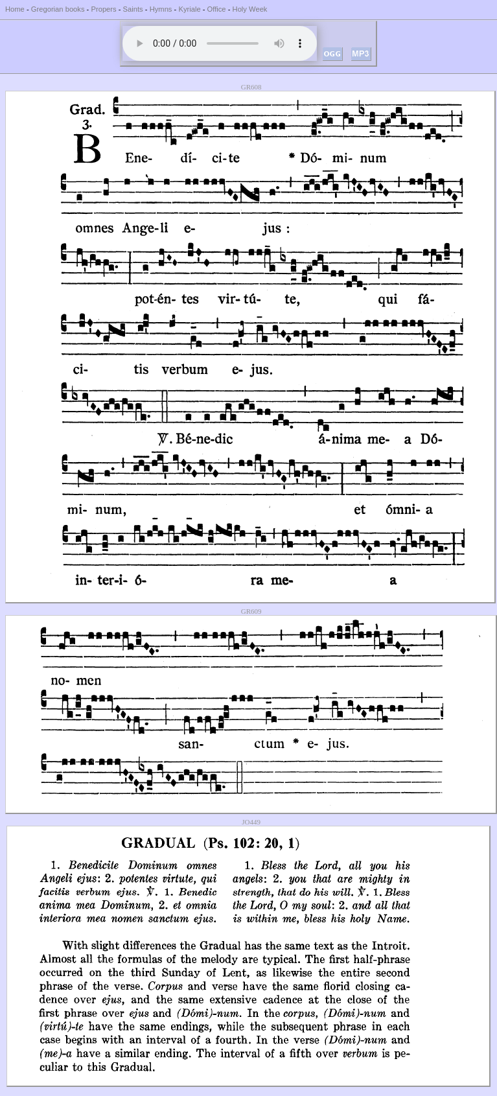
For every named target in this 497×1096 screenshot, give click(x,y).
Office (216, 9)
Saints (133, 9)
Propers (103, 9)
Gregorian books (58, 9)
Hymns (161, 9)
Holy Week (250, 9)
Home (15, 9)
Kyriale (189, 9)
